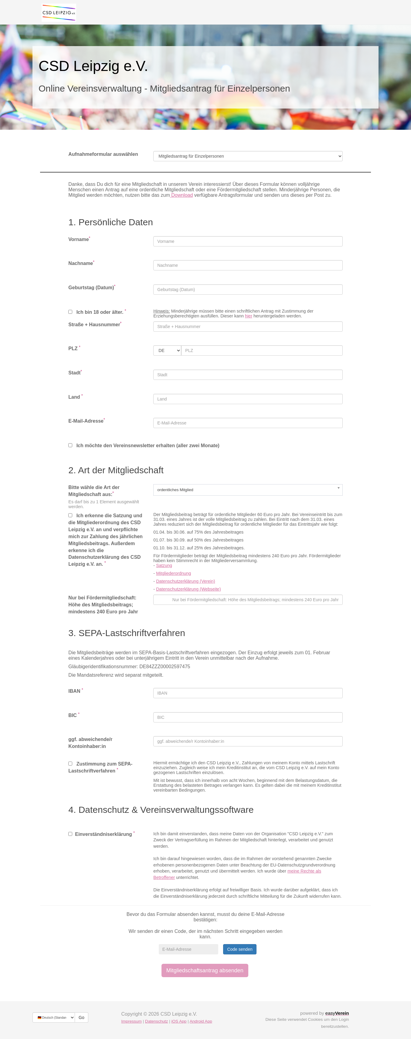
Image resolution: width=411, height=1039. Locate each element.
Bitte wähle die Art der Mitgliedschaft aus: (93, 491)
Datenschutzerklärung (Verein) (185, 581)
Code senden (239, 949)
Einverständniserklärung (101, 834)
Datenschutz (156, 1021)
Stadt (75, 372)
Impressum (131, 1021)
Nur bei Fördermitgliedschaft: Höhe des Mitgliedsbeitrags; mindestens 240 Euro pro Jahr (103, 604)
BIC (74, 715)
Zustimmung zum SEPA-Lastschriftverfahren (100, 767)
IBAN (75, 691)
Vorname (79, 239)
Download (181, 195)
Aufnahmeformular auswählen (103, 154)
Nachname (81, 263)
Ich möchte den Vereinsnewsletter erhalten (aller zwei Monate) (143, 445)
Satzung (164, 565)
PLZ (74, 348)
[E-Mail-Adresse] (188, 949)
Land (75, 397)
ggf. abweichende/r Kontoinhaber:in (90, 743)
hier (248, 315)
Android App (201, 1021)
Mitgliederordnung (173, 573)
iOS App (178, 1021)
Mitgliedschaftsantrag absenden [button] (204, 970)
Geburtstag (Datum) (91, 287)
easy (337, 1013)
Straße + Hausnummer (94, 324)
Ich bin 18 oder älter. (97, 312)
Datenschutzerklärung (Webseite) (188, 589)
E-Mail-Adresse (86, 421)
